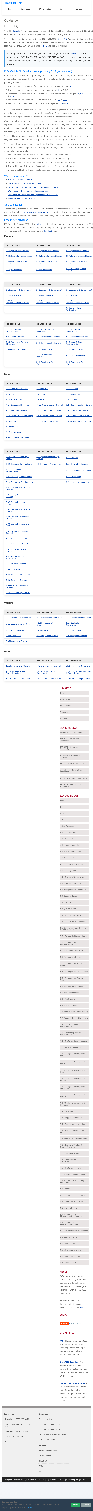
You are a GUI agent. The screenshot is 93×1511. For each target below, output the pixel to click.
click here (44, 46)
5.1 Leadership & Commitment (19, 290)
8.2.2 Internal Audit (68, 1208)
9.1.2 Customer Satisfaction (18, 624)
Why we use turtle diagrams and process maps (28, 191)
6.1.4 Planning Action (45, 349)
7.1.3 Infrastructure (14, 400)
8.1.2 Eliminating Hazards (77, 464)
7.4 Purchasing (66, 1111)
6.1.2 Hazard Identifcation (77, 337)
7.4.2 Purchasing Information (72, 1124)
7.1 (85, 94)
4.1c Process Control (69, 832)
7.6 (61, 103)
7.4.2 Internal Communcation (49, 410)
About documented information (21, 199)
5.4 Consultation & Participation (74, 309)
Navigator (16, 31)
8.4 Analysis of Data (68, 1237)
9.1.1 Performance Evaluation (18, 618)
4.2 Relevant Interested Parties (19, 256)
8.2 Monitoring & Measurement (73, 1195)
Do (61, 807)
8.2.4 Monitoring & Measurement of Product (70, 1224)
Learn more (31, 1508)
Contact (79, 9)
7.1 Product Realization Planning (74, 1012)
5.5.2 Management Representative (68, 943)
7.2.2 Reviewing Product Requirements (70, 1034)
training (39, 224)
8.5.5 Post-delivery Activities (18, 575)
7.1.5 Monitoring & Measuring (18, 410)
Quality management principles (52, 1434)
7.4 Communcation (14, 432)
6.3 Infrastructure (67, 999)
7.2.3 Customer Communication (73, 1041)
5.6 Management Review (70, 957)
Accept (75, 1505)
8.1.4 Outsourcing (73, 477)
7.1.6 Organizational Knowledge (19, 416)
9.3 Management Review (47, 636)
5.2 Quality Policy (13, 295)
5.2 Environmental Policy (46, 295)
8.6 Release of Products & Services (17, 586)
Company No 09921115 (14, 1436)
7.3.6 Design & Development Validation (72, 1096)
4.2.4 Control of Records (70, 883)
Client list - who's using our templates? (24, 183)
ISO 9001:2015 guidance (49, 1424)
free (81, 1308)
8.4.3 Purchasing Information (18, 544)
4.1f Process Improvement (71, 852)
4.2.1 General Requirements (72, 864)
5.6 (59, 100)
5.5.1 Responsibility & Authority (73, 936)
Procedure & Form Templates (72, 764)
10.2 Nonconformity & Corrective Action (15, 672)
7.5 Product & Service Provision (73, 1139)
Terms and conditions (48, 1451)
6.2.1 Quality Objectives (16, 337)
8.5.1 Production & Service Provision (17, 550)
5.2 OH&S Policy (73, 295)
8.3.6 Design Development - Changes (18, 525)
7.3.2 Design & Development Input (72, 1063)
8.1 (66, 103)
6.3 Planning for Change (16, 349)
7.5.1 (12, 96)
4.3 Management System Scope (16, 262)
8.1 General (65, 1189)
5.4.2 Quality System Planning (73, 922)
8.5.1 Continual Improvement (72, 1250)
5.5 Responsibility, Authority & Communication (73, 929)
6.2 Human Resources (69, 993)
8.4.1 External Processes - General (17, 532)
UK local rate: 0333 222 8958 (16, 1419)
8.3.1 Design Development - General (18, 488)
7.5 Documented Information (49, 421)
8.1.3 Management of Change (78, 470)
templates (74, 54)
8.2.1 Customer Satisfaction (72, 1202)
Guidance (64, 9)
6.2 (81, 94)
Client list (43, 1461)
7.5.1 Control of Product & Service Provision (71, 1146)
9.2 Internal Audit (43, 630)
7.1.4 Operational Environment (19, 405)
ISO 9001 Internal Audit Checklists (70, 748)
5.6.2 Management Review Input (74, 972)
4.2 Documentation (68, 858)
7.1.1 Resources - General (17, 389)
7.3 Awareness (43, 400)
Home (9, 9)
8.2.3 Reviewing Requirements (19, 477)
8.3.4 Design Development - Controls (18, 510)
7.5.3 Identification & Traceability (69, 1161)
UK (5, 1442)
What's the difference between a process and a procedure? (33, 195)
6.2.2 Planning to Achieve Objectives (17, 343)
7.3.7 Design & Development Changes (72, 1104)
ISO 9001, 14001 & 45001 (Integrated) (71, 785)
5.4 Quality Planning (68, 909)
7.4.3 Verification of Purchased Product (73, 1131)
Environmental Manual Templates (69, 740)
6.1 (77, 94)
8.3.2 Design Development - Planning (18, 496)
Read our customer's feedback (21, 180)
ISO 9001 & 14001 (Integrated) (73, 778)
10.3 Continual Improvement (18, 679)
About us (43, 1446)
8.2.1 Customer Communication (19, 464)
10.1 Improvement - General (18, 666)
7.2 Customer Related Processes (74, 1018)
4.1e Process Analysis (69, 845)
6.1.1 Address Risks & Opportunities (15, 330)
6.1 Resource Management (71, 986)
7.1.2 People (11, 394)
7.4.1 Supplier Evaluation (71, 1118)
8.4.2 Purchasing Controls (17, 539)
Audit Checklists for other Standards (71, 771)
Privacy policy (45, 1456)
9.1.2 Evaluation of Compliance (44, 624)
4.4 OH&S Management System (76, 270)
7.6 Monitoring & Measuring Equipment (72, 1182)
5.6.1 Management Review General (71, 964)
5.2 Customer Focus (68, 896)
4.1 (71, 86)
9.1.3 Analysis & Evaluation (17, 630)
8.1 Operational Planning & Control (17, 458)
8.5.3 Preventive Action (70, 1263)
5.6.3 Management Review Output (71, 979)
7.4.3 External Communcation (49, 416)
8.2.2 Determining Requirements (13, 470)
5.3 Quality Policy (67, 902)
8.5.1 (65, 100)
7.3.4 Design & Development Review (72, 1079)
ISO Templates (45, 9)
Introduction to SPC (47, 1440)
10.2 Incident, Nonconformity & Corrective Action (78, 672)
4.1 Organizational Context (17, 251)
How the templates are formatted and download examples (33, 187)
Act (61, 820)
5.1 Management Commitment (73, 890)
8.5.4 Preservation (13, 569)
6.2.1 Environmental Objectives (44, 356)
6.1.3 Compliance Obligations (48, 343)
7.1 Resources (42, 389)
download (48, 231)
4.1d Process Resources (70, 839)
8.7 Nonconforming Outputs (18, 593)
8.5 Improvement (67, 1243)
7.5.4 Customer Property (70, 1168)
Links (41, 1471)
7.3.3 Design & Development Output (72, 1071)
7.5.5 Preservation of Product (72, 1174)
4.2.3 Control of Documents (72, 877)
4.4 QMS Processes (14, 270)
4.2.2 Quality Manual (69, 871)
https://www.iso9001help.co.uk (35, 212)
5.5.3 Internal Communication (73, 951)
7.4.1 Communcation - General (50, 405)
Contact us (9, 1414)
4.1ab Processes (67, 826)
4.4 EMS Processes (44, 270)
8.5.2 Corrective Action (70, 1256)
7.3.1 (90, 94)
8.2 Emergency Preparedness (48, 464)
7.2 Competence (44, 394)
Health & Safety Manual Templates (70, 756)
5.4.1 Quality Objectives (70, 915)
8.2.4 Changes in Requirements (19, 482)
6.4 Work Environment (69, 1005)
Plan (62, 801)
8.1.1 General (72, 458)
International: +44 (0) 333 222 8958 (17, 1425)
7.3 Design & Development (71, 1047)
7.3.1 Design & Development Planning (72, 1055)
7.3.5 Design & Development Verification (72, 1088)
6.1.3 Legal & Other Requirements (74, 343)
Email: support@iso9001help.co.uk (18, 1431)
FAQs (41, 1466)
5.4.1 (58, 90)
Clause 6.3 (62, 39)
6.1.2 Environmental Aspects (48, 337)
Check (62, 813)
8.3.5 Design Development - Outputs (18, 518)
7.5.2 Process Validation (70, 1153)
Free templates (45, 1419)
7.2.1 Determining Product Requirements (71, 1025)
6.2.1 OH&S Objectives (75, 356)
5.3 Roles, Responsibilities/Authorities (17, 302)
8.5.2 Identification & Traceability (15, 558)
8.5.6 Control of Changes (16, 580)
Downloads (25, 9)
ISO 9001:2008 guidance (49, 1429)
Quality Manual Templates (71, 733)
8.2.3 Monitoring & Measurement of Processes (71, 1215)
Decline (86, 1505)
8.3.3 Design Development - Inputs (18, 503)
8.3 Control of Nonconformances (74, 1231)
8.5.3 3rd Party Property (16, 564)
